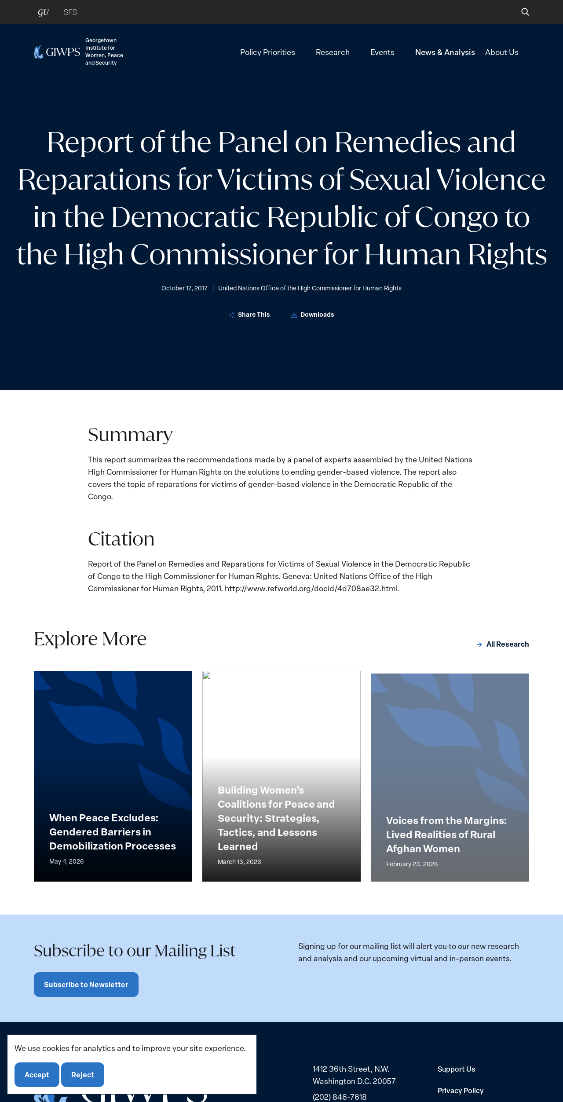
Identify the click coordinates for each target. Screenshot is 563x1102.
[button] (519, 11)
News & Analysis (445, 51)
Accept (37, 1074)
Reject (82, 1074)
